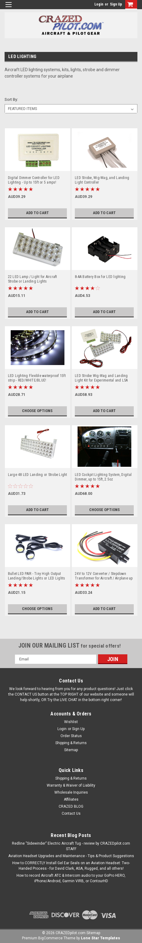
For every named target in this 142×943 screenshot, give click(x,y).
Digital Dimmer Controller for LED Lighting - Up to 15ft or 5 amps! (34, 180)
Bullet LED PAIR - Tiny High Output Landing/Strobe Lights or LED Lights (36, 576)
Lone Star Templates (100, 938)
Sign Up (116, 4)
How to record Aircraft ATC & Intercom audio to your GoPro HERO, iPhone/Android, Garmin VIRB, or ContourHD (71, 878)
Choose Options (37, 410)
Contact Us (71, 813)
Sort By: (11, 99)
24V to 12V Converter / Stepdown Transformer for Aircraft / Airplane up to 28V (104, 576)
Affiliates (71, 799)
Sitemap (71, 750)
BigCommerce (50, 938)
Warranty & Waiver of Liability (71, 785)
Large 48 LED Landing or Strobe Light (37, 475)
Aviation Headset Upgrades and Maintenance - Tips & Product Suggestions (71, 856)
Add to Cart (37, 212)
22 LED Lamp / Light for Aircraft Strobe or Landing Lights (32, 279)
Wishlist (71, 722)
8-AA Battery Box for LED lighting (100, 277)
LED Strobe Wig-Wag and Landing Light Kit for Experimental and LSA (101, 378)
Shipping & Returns (71, 743)
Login (98, 4)
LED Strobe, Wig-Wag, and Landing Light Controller (102, 180)
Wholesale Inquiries (71, 792)
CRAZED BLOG (71, 806)
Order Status (71, 736)
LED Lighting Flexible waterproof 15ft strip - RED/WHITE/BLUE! (37, 378)
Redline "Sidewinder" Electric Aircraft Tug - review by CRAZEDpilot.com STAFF (71, 846)
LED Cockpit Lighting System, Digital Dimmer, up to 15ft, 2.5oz (103, 477)
